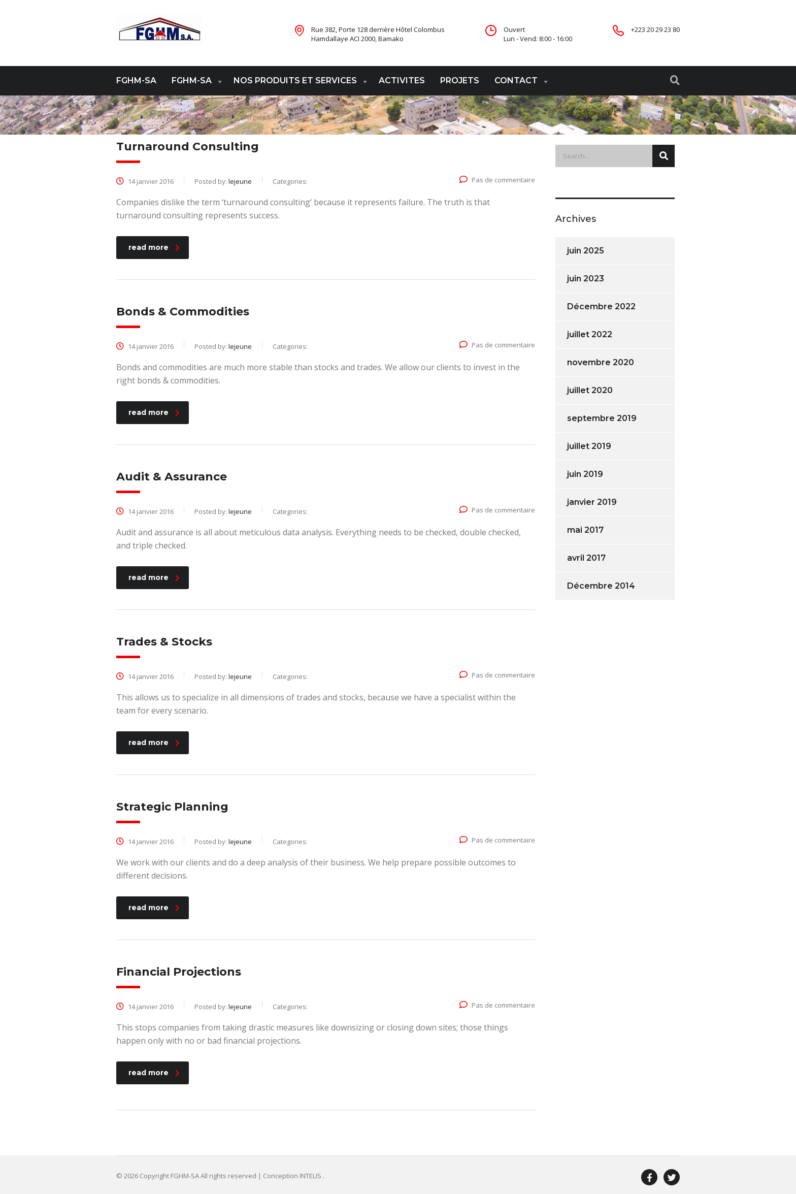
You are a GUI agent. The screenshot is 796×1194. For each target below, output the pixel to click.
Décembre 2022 (601, 306)
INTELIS (311, 1175)
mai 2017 (585, 530)
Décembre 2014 (601, 586)
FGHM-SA (136, 80)
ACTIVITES (402, 80)
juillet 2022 (589, 334)
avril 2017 (586, 558)
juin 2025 (585, 250)
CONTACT (516, 80)
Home (125, 117)
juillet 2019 (589, 446)
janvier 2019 (592, 502)
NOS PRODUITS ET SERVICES (295, 80)
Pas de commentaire (497, 179)
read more (154, 247)
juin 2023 (585, 278)
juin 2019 (585, 474)
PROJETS (459, 80)
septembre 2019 (602, 418)
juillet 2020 (590, 390)
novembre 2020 (600, 362)
